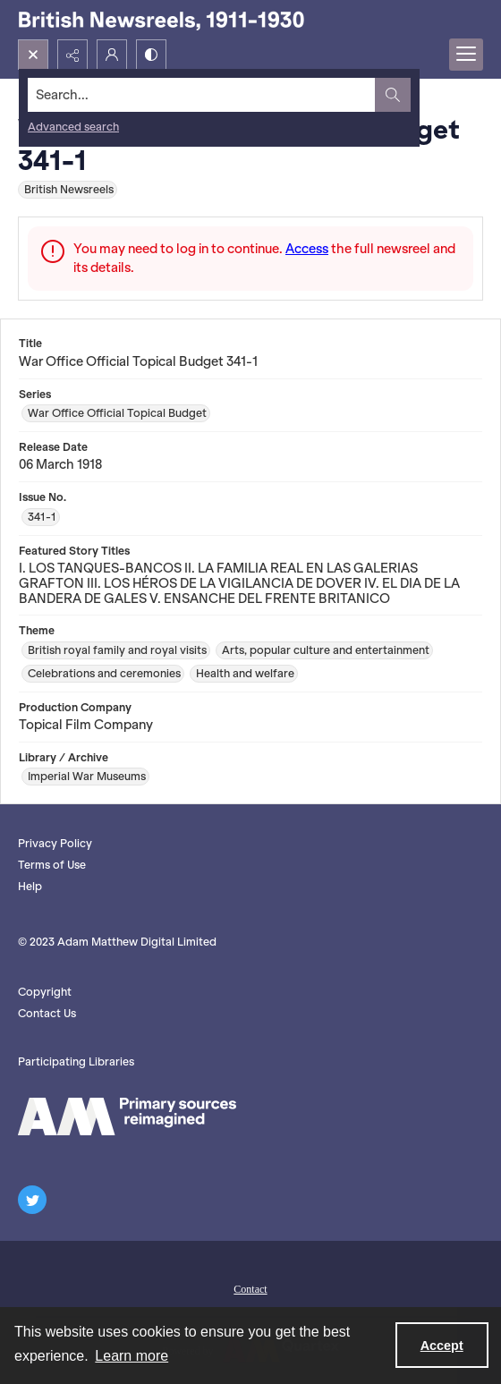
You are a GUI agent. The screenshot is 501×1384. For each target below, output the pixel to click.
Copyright (45, 991)
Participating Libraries (76, 1061)
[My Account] (112, 54)
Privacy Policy (55, 843)
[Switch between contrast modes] (151, 54)
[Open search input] (33, 54)
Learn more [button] (131, 1355)
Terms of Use (52, 864)
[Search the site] (202, 95)
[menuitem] (250, 1287)
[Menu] (466, 54)
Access (306, 249)
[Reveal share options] (72, 54)
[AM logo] (127, 1116)
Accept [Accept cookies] (441, 1345)
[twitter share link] (32, 1199)
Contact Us (47, 1013)
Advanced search (73, 126)
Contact (250, 1289)
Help (30, 886)
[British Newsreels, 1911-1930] (161, 19)
